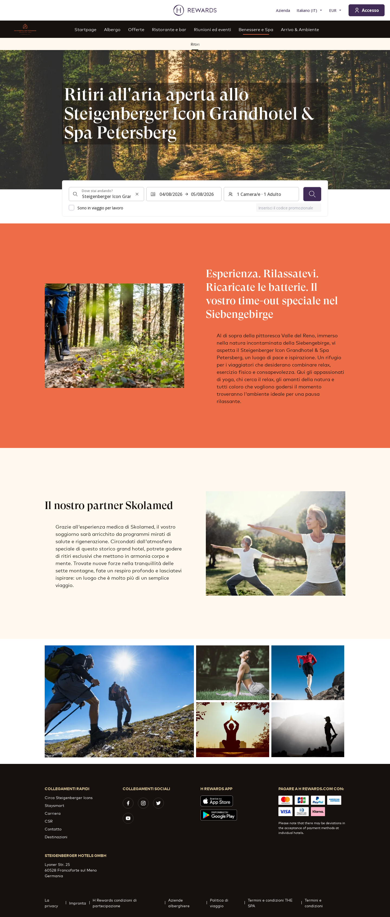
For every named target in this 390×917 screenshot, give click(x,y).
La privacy (55, 902)
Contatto (53, 828)
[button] (119, 701)
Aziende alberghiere (187, 902)
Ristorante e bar (169, 29)
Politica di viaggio (227, 902)
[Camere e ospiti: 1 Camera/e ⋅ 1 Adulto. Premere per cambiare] (261, 194)
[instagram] (143, 803)
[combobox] (106, 194)
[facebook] (128, 803)
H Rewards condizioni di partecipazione (129, 902)
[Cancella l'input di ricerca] (137, 194)
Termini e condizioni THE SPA (274, 902)
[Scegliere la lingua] (310, 10)
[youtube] (128, 818)
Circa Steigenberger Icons (69, 797)
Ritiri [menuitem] (195, 44)
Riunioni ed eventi (212, 29)
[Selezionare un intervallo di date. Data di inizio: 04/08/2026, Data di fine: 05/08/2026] (184, 194)
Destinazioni (56, 836)
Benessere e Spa (256, 29)
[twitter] (158, 803)
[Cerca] (312, 194)
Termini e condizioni (323, 902)
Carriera (53, 813)
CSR (49, 820)
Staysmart (54, 805)
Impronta (79, 902)
